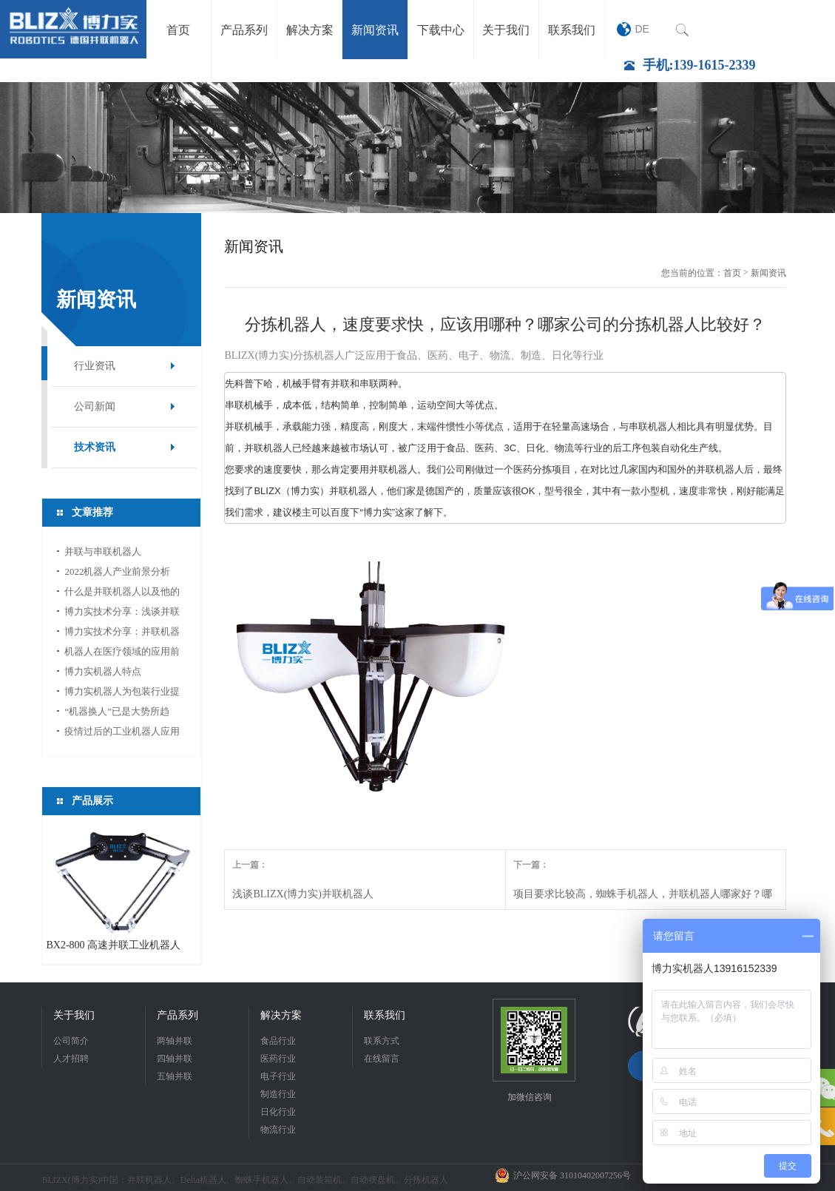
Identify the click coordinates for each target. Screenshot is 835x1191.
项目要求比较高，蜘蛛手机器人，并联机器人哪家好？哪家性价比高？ (642, 898)
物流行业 (278, 1129)
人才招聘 (71, 1058)
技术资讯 (94, 447)
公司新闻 (94, 406)
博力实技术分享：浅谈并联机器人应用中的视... (122, 613)
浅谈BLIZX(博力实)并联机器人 (302, 894)
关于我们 (74, 1015)
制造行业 (278, 1094)
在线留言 (381, 1058)
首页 (732, 273)
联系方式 (381, 1041)
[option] (417, 147)
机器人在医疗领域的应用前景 (122, 653)
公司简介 (71, 1041)
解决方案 (281, 1015)
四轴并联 (174, 1058)
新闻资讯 (768, 273)
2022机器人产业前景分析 (117, 571)
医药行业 (278, 1058)
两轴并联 (174, 1041)
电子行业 (278, 1076)
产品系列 (177, 1015)
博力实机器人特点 (102, 671)
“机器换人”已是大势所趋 (116, 711)
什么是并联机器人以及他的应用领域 (122, 593)
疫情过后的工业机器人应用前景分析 (122, 733)
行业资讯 (94, 365)
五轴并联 (174, 1076)
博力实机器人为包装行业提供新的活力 (122, 693)
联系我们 (384, 1015)
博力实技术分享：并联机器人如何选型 (122, 633)
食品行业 (278, 1041)
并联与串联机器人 (102, 551)
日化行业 (278, 1112)
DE (642, 29)
